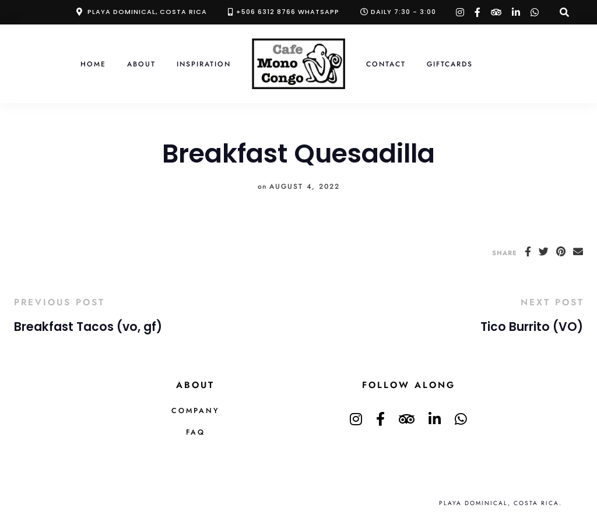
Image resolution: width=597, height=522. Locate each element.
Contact (386, 64)
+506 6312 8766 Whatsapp (287, 11)
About (141, 64)
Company (195, 410)
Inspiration (204, 64)
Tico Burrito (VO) (531, 327)
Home (93, 64)
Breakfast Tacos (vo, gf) (88, 327)
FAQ (195, 432)
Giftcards (450, 64)
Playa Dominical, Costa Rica (147, 11)
